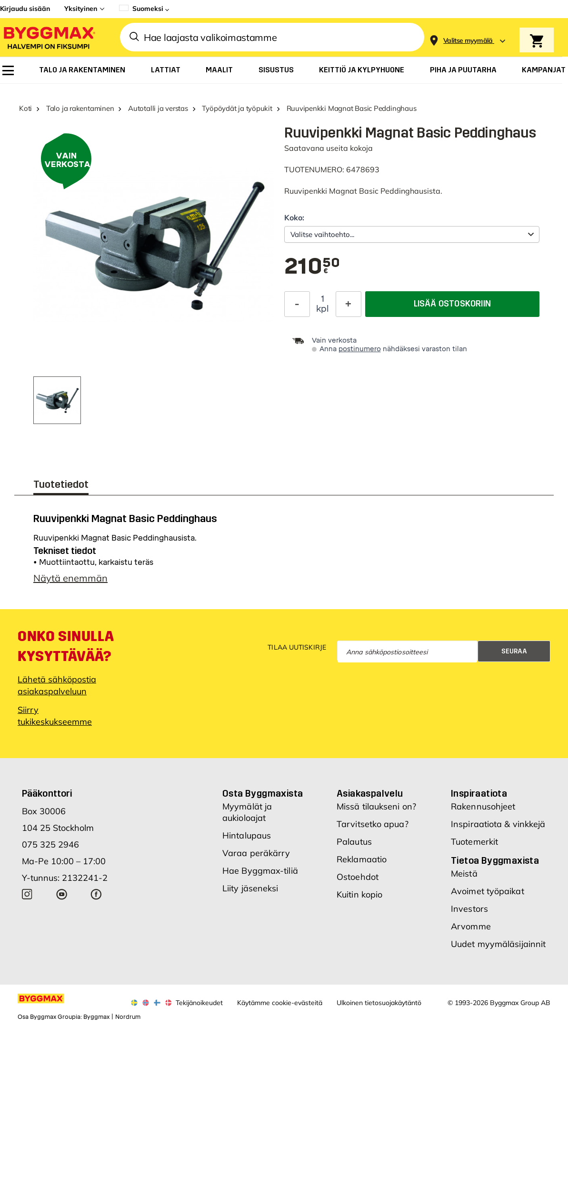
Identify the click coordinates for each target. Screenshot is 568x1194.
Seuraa (514, 651)
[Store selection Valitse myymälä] (468, 40)
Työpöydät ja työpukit (237, 108)
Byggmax (96, 1017)
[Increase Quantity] (348, 303)
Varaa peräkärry (256, 853)
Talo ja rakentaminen (80, 108)
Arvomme (471, 926)
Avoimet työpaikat (487, 891)
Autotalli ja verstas (158, 108)
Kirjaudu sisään (25, 8)
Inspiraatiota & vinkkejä (498, 824)
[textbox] (312, 267)
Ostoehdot (358, 876)
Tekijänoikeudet (199, 1002)
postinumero (360, 349)
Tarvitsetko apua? (373, 824)
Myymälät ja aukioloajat (247, 812)
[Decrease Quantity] (297, 303)
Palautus (354, 841)
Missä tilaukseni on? (376, 806)
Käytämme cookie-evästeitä (279, 1002)
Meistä (464, 873)
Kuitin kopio (359, 894)
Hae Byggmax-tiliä (260, 870)
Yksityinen (80, 8)
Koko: (294, 217)
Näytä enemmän (70, 578)
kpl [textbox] (322, 307)
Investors (469, 908)
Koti (25, 108)
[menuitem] (8, 70)
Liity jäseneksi (250, 888)
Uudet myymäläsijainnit (498, 943)
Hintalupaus (246, 835)
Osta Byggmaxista (262, 793)
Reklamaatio (362, 859)
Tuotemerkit (474, 841)
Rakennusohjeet (483, 806)
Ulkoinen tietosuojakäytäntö (379, 1002)
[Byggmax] (48, 37)
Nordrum (127, 1017)
